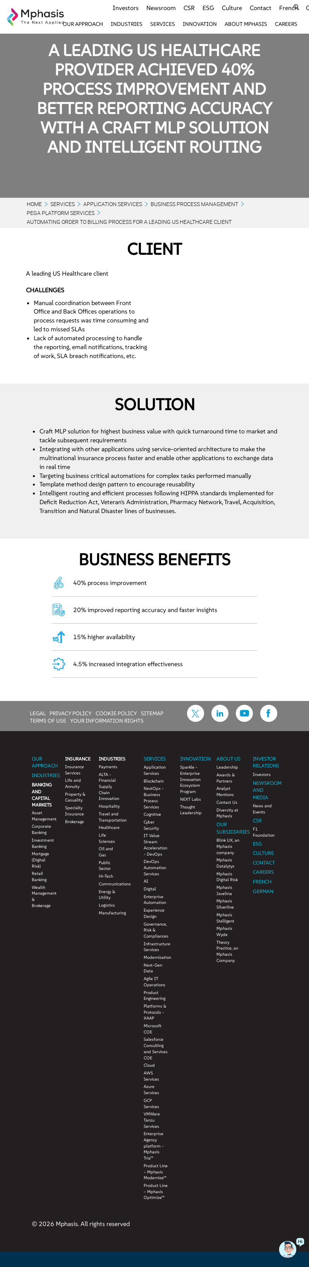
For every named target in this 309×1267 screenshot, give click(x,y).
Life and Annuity (73, 783)
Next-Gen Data (153, 968)
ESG (208, 8)
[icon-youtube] (244, 719)
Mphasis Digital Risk (227, 877)
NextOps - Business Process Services (154, 797)
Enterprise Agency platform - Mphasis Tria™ (154, 1146)
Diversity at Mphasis (227, 813)
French (288, 8)
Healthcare (109, 827)
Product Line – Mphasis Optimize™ (156, 1191)
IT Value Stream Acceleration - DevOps (155, 844)
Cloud (149, 1065)
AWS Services (151, 1076)
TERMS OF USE (48, 720)
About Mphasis (246, 23)
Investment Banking (43, 843)
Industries (126, 23)
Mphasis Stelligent (225, 918)
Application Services (112, 204)
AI (146, 881)
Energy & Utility (107, 894)
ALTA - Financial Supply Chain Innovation (109, 786)
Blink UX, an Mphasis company (227, 846)
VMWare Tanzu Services (152, 1120)
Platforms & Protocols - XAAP (155, 1012)
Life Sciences (107, 838)
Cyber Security (151, 825)
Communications (110, 884)
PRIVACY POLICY (71, 713)
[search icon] (296, 7)
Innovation (200, 23)
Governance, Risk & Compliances (156, 930)
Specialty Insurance (74, 811)
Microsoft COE (152, 1029)
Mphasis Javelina (224, 890)
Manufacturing (110, 913)
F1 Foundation (264, 832)
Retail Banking (39, 876)
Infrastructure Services (156, 947)
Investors (126, 8)
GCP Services (151, 1103)
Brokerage (74, 821)
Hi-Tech (106, 876)
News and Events (262, 809)
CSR (189, 8)
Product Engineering (154, 995)
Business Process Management (194, 204)
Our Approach (83, 23)
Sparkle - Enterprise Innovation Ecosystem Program (190, 779)
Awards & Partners (225, 778)
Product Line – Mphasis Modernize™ (156, 1171)
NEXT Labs (190, 799)
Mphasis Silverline (225, 904)
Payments (108, 766)
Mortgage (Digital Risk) (40, 859)
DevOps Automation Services (155, 867)
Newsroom (161, 8)
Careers (286, 23)
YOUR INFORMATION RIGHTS (107, 720)
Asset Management (43, 816)
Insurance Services (74, 770)
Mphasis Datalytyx (225, 863)
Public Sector (105, 865)
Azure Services (151, 1089)
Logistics (107, 905)
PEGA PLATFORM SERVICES (60, 213)
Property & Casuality (75, 797)
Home (34, 204)
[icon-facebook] (268, 719)
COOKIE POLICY (116, 713)
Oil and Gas (106, 852)
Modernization (156, 957)
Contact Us (226, 802)
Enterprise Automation (155, 899)
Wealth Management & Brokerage (43, 896)
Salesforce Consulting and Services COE (156, 1048)
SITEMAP (152, 713)
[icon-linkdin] (219, 719)
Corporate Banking (41, 829)
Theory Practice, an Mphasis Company (227, 951)
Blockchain (154, 781)
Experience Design (154, 913)
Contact (260, 8)
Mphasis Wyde (224, 931)
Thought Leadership (191, 810)
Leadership (227, 767)
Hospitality (109, 806)
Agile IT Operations (154, 981)
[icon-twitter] (195, 719)
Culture (232, 8)
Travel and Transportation (110, 817)
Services (162, 23)
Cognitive (152, 814)
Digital (150, 889)
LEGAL (38, 713)
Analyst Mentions (225, 791)
